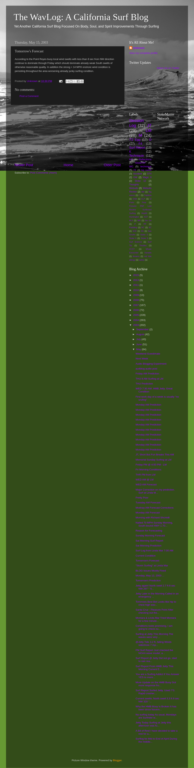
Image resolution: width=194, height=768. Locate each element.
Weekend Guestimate (148, 353)
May (139, 349)
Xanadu (147, 253)
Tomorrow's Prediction (148, 580)
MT (131, 159)
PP (145, 224)
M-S (131, 220)
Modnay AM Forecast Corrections (155, 507)
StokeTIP (140, 162)
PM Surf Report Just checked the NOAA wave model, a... (154, 652)
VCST (132, 249)
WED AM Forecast (146, 484)
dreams (136, 256)
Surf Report (137, 147)
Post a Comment (29, 96)
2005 (136, 315)
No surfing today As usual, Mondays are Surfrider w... (156, 716)
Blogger (117, 760)
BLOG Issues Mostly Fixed (151, 570)
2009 (136, 295)
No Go (148, 220)
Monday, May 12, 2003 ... (150, 575)
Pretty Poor (142, 497)
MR (139, 220)
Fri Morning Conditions (148, 469)
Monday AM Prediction (148, 404)
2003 (136, 325)
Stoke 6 (132, 238)
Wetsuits (133, 188)
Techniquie (136, 155)
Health (144, 213)
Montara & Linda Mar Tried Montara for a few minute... (156, 619)
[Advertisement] (67, 133)
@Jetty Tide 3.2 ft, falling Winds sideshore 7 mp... (153, 643)
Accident (137, 173)
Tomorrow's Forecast (147, 560)
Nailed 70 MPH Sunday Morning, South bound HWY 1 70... (154, 524)
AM (142, 192)
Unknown (139, 47)
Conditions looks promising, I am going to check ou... (154, 627)
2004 (136, 320)
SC (150, 227)
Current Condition (146, 555)
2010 (136, 290)
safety (141, 260)
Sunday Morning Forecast (150, 535)
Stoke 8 (144, 238)
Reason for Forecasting (149, 530)
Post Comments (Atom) (43, 172)
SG (142, 231)
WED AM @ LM (145, 479)
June (139, 344)
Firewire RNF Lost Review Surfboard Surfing (140, 209)
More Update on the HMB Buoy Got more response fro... (156, 684)
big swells (146, 170)
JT (149, 125)
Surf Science (135, 242)
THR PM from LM (146, 474)
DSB (135, 199)
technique (146, 166)
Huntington (134, 217)
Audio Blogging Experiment (151, 363)
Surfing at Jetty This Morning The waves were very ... (154, 635)
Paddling (133, 227)
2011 (136, 285)
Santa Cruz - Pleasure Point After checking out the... (154, 611)
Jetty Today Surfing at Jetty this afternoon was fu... (153, 724)
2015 (136, 275)
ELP (143, 199)
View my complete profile (143, 53)
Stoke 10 (140, 181)
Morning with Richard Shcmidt (153, 517)
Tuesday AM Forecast (148, 502)
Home (68, 165)
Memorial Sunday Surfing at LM (153, 459)
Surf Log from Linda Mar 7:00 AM (154, 550)
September (142, 329)
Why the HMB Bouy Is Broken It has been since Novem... (156, 708)
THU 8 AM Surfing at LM (149, 378)
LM (149, 130)
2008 (136, 300)
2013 (136, 280)
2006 (136, 310)
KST (146, 217)
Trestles (142, 245)
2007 (136, 305)
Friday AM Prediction (147, 373)
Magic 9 (147, 177)
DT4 (149, 173)
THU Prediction (144, 383)
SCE (134, 231)
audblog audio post (146, 368)
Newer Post (24, 165)
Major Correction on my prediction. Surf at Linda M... (155, 491)
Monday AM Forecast (148, 512)
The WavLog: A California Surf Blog (81, 17)
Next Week (142, 358)
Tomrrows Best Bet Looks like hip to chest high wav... (156, 603)
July (139, 339)
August (140, 334)
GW (135, 177)
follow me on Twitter (168, 68)
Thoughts (134, 184)
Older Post (112, 165)
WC (131, 166)
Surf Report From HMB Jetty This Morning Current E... (154, 668)
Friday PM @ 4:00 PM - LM (151, 464)
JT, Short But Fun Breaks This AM (155, 454)
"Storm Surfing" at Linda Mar (152, 565)
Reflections (145, 159)
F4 (140, 143)
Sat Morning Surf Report (149, 540)
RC (142, 227)
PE (134, 170)
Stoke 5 (144, 234)
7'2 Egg (134, 139)
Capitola (148, 195)
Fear (144, 202)
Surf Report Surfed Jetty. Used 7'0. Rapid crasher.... (155, 692)
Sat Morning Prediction (149, 545)
